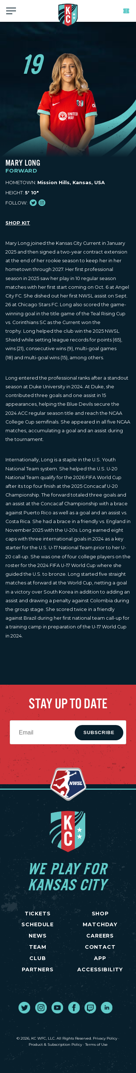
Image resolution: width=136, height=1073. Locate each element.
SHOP (100, 913)
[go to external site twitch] (90, 1007)
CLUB (37, 958)
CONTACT (100, 947)
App (100, 958)
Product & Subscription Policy (55, 1044)
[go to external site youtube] (57, 1007)
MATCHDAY (100, 924)
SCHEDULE (37, 924)
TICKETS (38, 913)
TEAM (37, 947)
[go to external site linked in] (106, 1007)
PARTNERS (38, 969)
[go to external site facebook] (74, 1007)
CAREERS (100, 935)
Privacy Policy (105, 1038)
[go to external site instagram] (41, 1007)
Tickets (126, 11)
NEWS (37, 935)
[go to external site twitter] (24, 1007)
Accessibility (100, 969)
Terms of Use (96, 1044)
